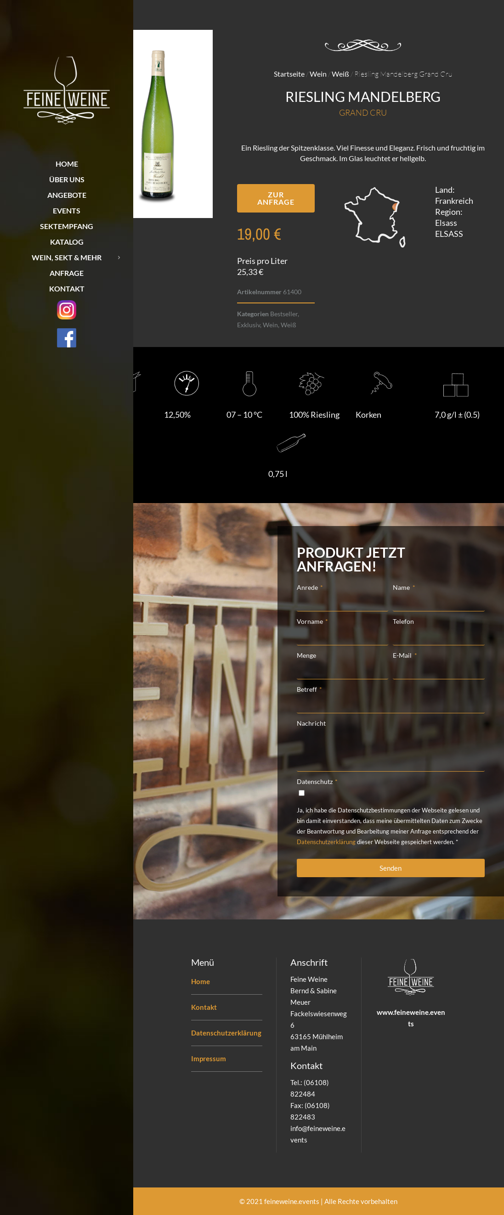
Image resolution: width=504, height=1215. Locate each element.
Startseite (289, 73)
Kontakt (204, 1007)
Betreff (307, 689)
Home (200, 981)
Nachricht (311, 723)
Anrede (308, 587)
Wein (318, 73)
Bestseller (284, 314)
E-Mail (403, 655)
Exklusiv (248, 325)
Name (402, 587)
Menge (306, 655)
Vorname (310, 621)
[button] (276, 198)
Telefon (403, 621)
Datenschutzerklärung (326, 841)
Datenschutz (315, 781)
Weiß (340, 73)
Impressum (208, 1058)
